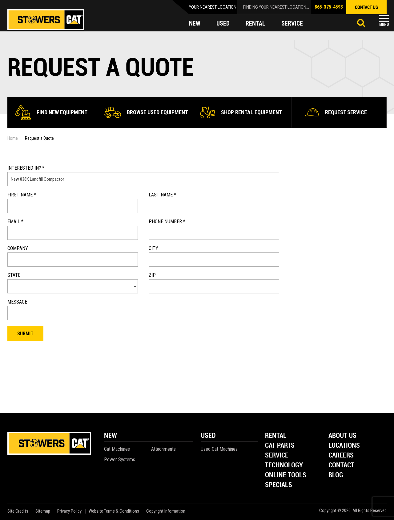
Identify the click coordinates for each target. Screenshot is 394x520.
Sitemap (42, 511)
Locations (344, 445)
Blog (335, 475)
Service (276, 455)
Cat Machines (117, 449)
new (194, 23)
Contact (341, 465)
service (292, 23)
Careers (341, 455)
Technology (284, 465)
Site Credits (17, 511)
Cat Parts (280, 445)
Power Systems (119, 459)
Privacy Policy (69, 511)
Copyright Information (165, 511)
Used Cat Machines (219, 449)
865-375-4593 (329, 7)
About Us (342, 436)
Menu (384, 24)
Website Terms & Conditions (114, 511)
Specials (278, 485)
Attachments (163, 449)
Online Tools (285, 475)
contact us (366, 7)
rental (255, 23)
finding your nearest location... (276, 7)
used (223, 23)
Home (12, 138)
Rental (276, 436)
